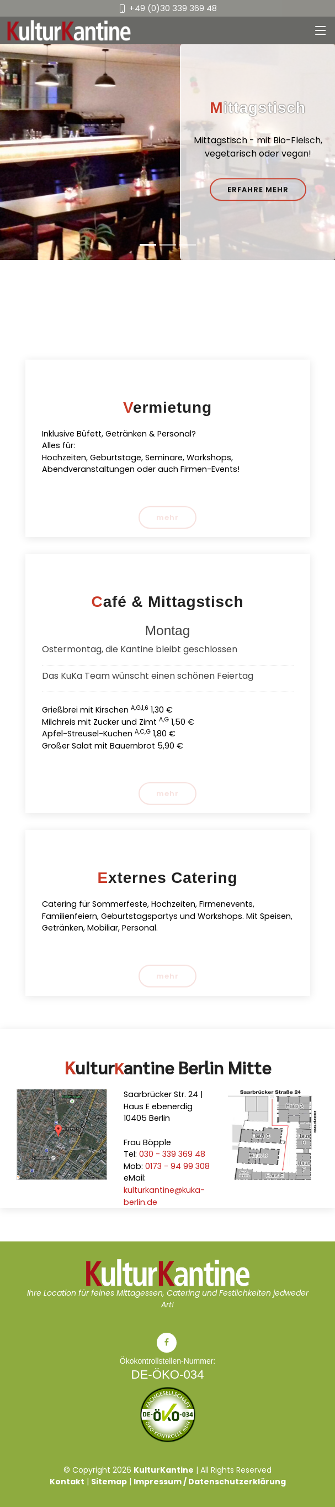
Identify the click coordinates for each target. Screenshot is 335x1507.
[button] (25, 152)
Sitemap (109, 1481)
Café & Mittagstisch (168, 601)
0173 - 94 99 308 (177, 1166)
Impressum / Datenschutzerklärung (210, 1481)
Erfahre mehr (258, 190)
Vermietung (167, 407)
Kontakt (67, 1481)
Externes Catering (168, 877)
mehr (167, 520)
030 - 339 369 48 (172, 1154)
